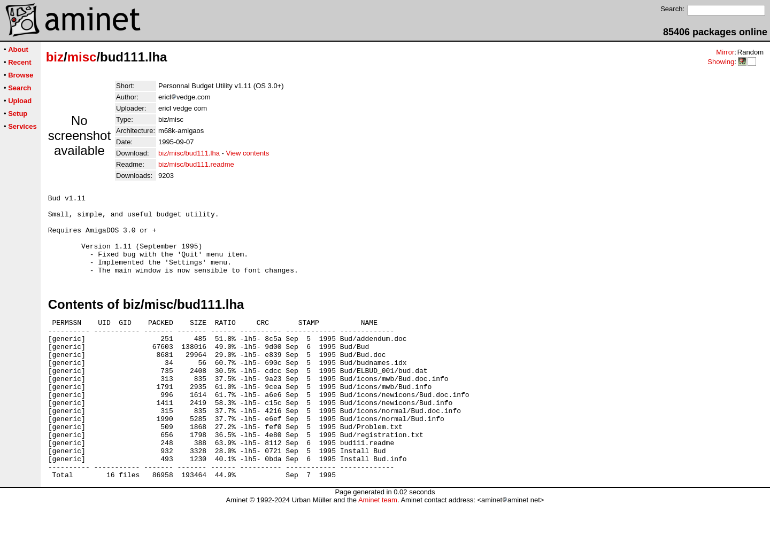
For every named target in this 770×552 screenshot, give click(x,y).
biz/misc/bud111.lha (189, 153)
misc (82, 57)
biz (55, 57)
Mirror (725, 52)
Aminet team (377, 548)
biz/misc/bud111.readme (196, 164)
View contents (248, 153)
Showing (720, 62)
